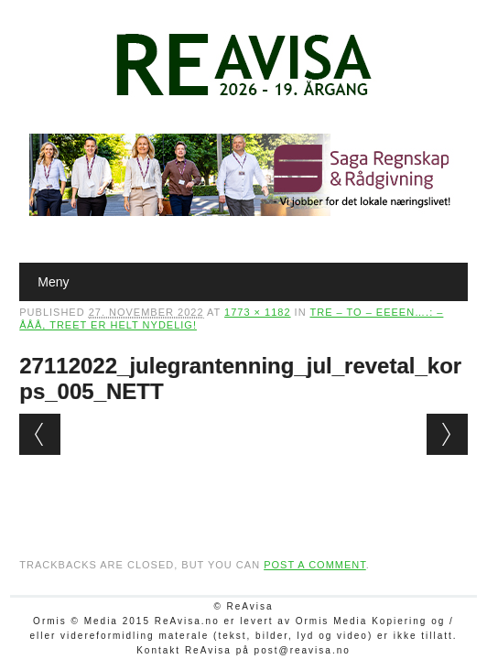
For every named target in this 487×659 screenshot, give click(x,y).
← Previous (39, 434)
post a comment (315, 564)
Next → (447, 434)
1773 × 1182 (257, 312)
